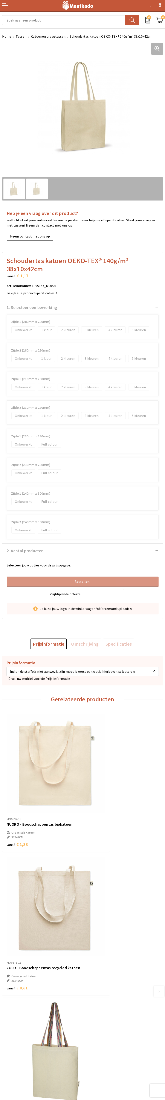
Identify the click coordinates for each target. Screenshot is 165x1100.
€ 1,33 (17, 817)
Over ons (91, 983)
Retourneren (12, 1048)
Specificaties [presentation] (118, 644)
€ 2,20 (17, 946)
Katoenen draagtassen (48, 36)
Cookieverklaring (98, 1042)
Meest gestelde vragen (102, 990)
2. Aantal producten (25, 550)
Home (6, 36)
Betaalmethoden (15, 1042)
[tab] (49, 644)
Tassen (21, 36)
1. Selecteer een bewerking (32, 307)
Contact (8, 1035)
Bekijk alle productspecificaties (32, 293)
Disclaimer (93, 1055)
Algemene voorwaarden (103, 1035)
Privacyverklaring (98, 1048)
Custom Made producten (103, 997)
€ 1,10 (97, 935)
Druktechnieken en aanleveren (108, 1003)
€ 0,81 (97, 822)
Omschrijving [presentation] (85, 644)
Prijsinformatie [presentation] (48, 644)
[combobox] (63, 20)
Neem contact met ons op (30, 236)
